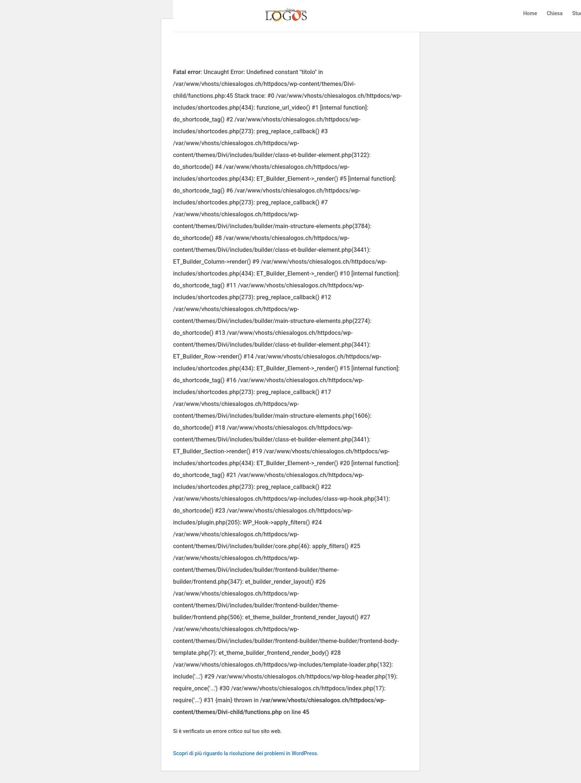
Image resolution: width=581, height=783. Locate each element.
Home (530, 15)
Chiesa (554, 15)
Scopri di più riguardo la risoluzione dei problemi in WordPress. (245, 753)
